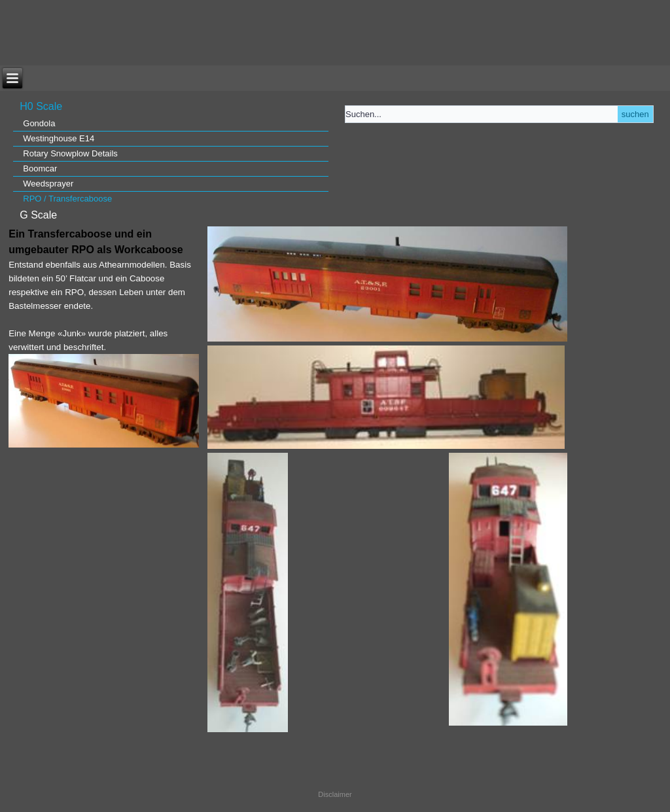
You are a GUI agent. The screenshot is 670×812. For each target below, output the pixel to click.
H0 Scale (41, 106)
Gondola (39, 123)
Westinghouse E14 (58, 138)
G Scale (38, 215)
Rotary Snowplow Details (70, 153)
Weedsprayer (48, 183)
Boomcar (40, 168)
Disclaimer (334, 794)
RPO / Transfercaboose (67, 198)
